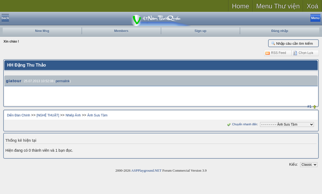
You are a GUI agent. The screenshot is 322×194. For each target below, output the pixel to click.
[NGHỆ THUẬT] (48, 115)
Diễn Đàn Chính (18, 115)
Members (121, 31)
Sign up (200, 31)
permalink (63, 81)
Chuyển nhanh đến (241, 124)
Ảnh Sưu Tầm (97, 115)
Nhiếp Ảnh (73, 115)
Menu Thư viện (278, 6)
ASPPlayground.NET (146, 170)
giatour (14, 80)
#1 (309, 106)
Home (240, 6)
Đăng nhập (279, 31)
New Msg (42, 31)
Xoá (312, 6)
